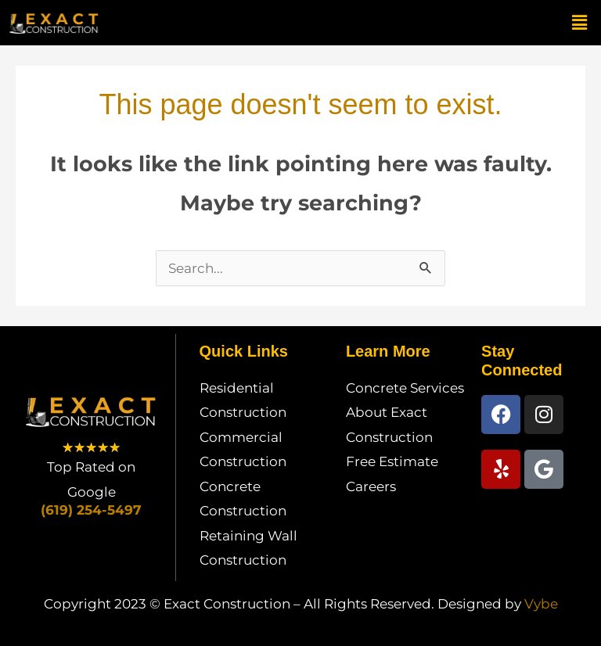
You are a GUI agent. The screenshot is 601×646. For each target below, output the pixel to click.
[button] (580, 23)
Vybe (541, 604)
